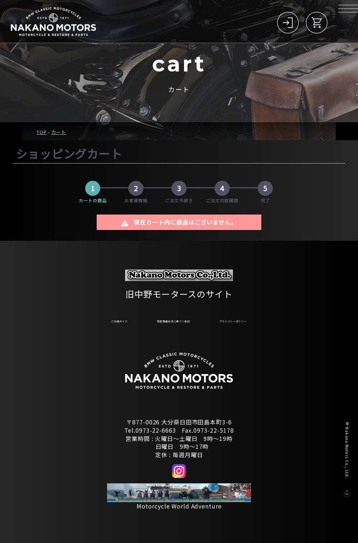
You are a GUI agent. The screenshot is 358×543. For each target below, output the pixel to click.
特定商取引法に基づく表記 (166, 319)
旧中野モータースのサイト (179, 290)
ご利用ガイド (80, 319)
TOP (42, 132)
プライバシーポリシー (265, 319)
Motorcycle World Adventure (179, 506)
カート (58, 132)
